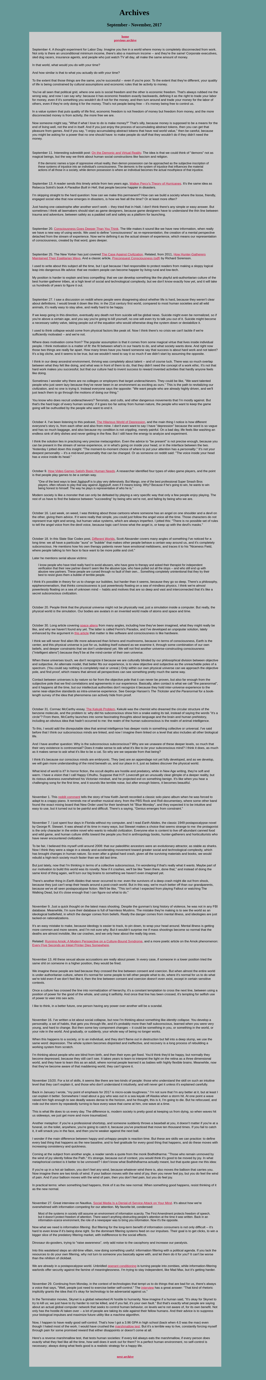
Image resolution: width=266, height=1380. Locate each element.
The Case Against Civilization (122, 254)
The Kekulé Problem (100, 709)
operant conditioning (122, 1266)
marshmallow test (127, 1326)
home (125, 36)
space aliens (89, 625)
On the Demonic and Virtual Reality (116, 153)
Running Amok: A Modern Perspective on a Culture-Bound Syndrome (94, 941)
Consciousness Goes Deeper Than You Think (86, 229)
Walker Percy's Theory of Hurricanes (155, 183)
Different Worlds (103, 539)
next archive (125, 1356)
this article (81, 633)
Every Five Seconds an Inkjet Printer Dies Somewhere (70, 945)
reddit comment (69, 797)
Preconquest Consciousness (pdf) (136, 258)
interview (147, 1287)
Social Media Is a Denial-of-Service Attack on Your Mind (132, 1203)
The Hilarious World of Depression (121, 422)
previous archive (125, 40)
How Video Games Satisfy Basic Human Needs (81, 471)
